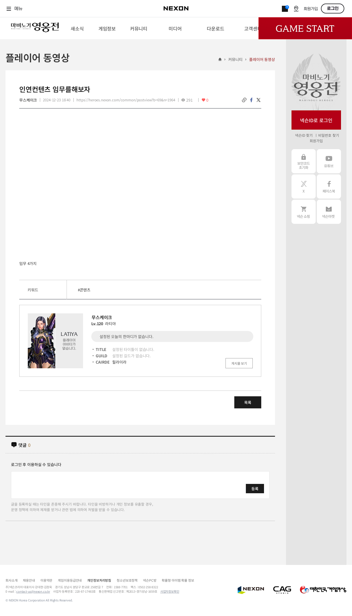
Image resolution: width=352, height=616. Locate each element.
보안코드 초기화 (304, 161)
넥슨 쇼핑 (304, 212)
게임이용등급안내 (70, 580)
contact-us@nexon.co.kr (33, 591)
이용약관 (46, 580)
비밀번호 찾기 (328, 135)
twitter (258, 100)
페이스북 (329, 186)
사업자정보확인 (169, 591)
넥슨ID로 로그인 (316, 120)
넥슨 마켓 (329, 212)
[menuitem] (77, 28)
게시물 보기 (239, 363)
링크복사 (244, 100)
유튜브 (329, 161)
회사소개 (11, 580)
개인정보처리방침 (99, 580)
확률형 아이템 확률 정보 (178, 580)
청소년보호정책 (127, 580)
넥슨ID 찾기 (304, 135)
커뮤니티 (235, 59)
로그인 (333, 8)
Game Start (305, 28)
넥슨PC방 (149, 580)
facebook (251, 100)
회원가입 (311, 9)
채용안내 (29, 580)
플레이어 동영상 (262, 59)
